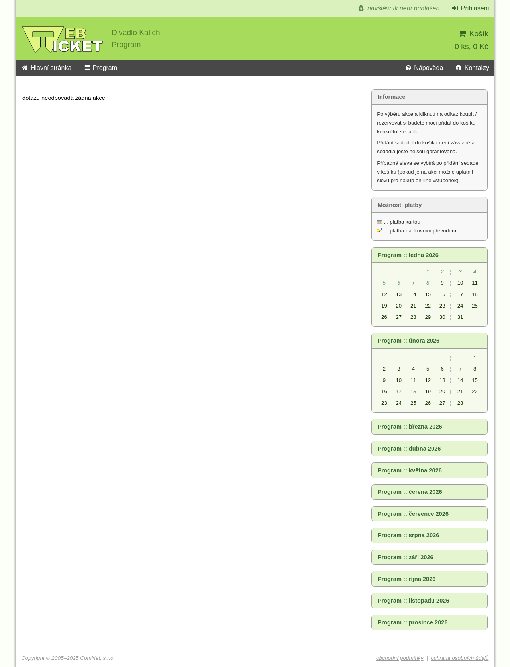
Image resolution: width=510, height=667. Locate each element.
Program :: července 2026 (413, 514)
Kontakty (472, 67)
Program (100, 67)
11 (475, 283)
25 (475, 306)
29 (428, 317)
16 (442, 294)
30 (442, 317)
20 (399, 306)
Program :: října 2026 (407, 579)
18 (475, 294)
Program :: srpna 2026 (408, 535)
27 (399, 317)
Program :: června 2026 (410, 492)
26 (384, 317)
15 (428, 294)
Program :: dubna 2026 (409, 448)
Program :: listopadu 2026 (413, 600)
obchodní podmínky (400, 658)
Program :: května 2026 (410, 470)
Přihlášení (470, 8)
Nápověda (423, 67)
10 (460, 283)
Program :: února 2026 (409, 340)
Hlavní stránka (46, 67)
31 (460, 317)
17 (460, 294)
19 (384, 306)
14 (413, 294)
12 (384, 294)
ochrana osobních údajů (459, 658)
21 (413, 306)
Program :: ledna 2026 (408, 255)
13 (399, 294)
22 (428, 306)
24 (460, 306)
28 (413, 317)
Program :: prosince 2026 (413, 622)
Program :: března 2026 (410, 426)
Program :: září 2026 (406, 557)
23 (442, 306)
